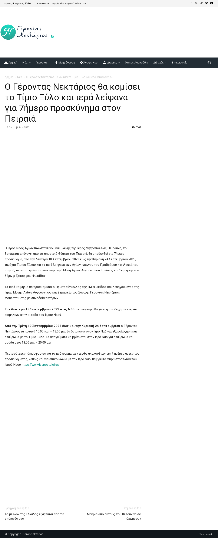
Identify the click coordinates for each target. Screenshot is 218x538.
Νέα (19, 77)
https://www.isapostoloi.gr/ (40, 365)
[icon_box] (69, 3)
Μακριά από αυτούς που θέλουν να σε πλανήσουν (114, 516)
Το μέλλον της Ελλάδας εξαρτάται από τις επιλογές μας (35, 516)
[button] (209, 63)
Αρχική (9, 77)
